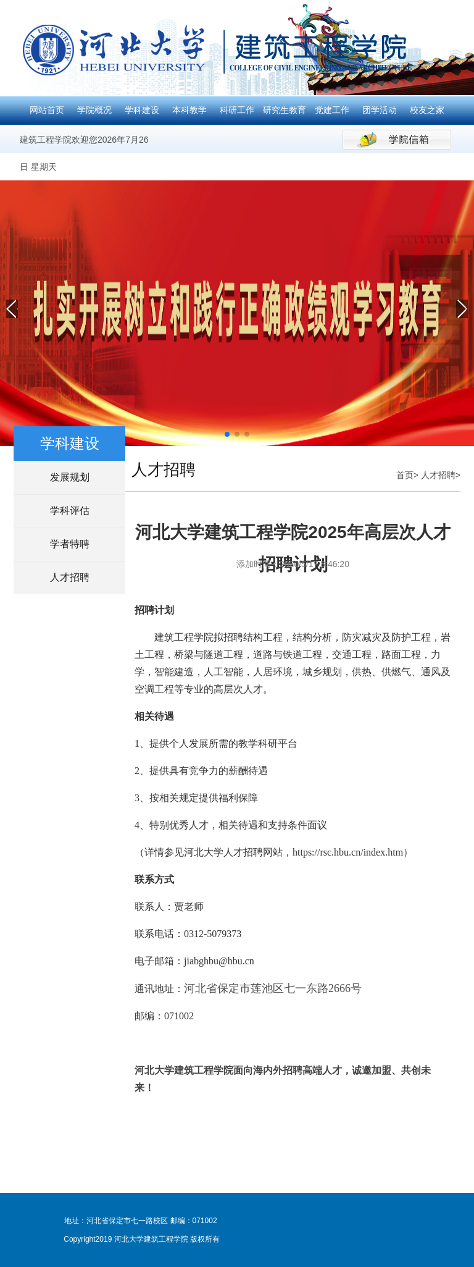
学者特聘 (69, 544)
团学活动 (379, 110)
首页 (405, 475)
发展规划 (69, 477)
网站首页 (47, 110)
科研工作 (237, 110)
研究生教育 (284, 110)
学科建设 (142, 110)
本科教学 (189, 110)
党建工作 (332, 110)
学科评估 (69, 510)
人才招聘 (69, 577)
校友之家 (427, 110)
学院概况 (94, 110)
